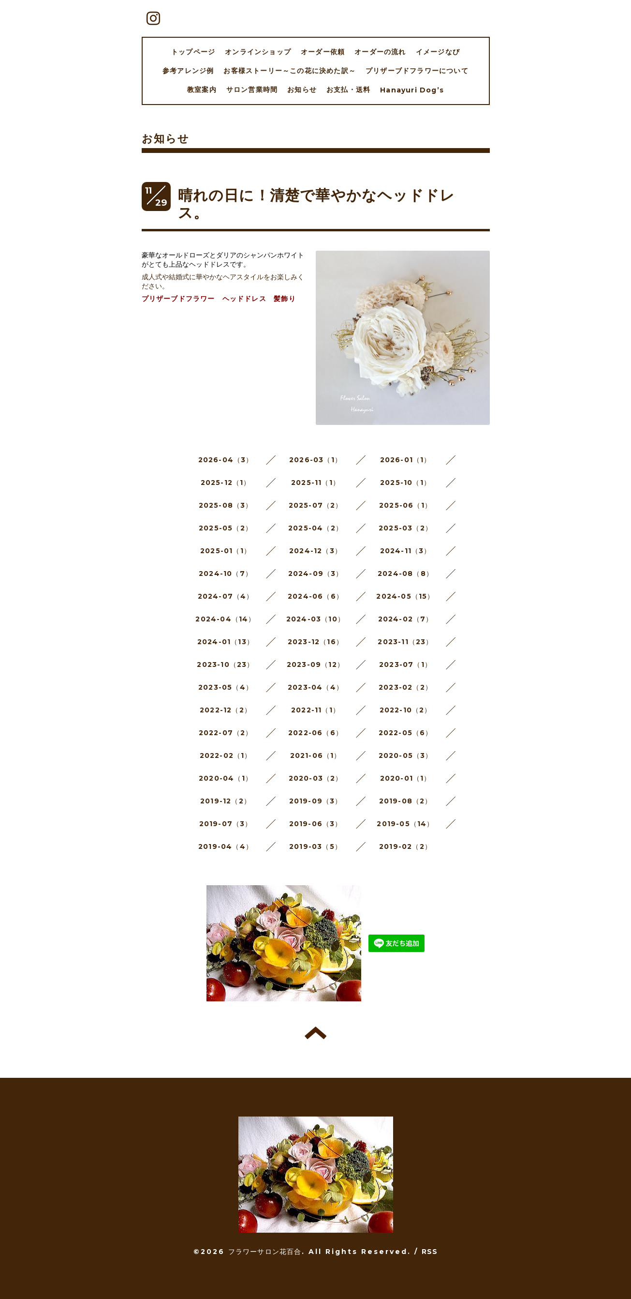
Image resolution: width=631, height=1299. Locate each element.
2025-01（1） (225, 550)
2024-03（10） (315, 619)
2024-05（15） (405, 596)
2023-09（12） (315, 664)
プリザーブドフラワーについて (417, 70)
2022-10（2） (406, 710)
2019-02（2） (405, 846)
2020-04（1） (225, 778)
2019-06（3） (315, 823)
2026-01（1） (405, 459)
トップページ (193, 51)
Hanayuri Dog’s (412, 90)
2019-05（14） (405, 823)
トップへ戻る (315, 1033)
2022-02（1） (226, 755)
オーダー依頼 (323, 51)
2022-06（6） (315, 732)
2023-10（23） (225, 664)
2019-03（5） (315, 846)
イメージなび (438, 51)
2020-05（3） (406, 755)
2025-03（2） (405, 528)
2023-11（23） (405, 641)
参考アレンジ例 (188, 70)
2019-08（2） (405, 801)
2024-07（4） (226, 596)
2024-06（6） (315, 596)
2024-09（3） (315, 573)
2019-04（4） (225, 846)
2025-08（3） (226, 505)
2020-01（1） (405, 778)
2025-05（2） (225, 528)
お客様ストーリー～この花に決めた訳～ (289, 70)
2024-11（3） (405, 550)
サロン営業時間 (252, 89)
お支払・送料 (348, 89)
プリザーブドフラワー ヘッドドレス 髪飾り (219, 298)
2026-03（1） (315, 459)
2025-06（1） (405, 505)
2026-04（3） (225, 459)
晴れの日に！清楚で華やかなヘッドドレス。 (316, 204)
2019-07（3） (225, 823)
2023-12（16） (315, 641)
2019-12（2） (225, 801)
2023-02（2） (405, 687)
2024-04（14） (225, 619)
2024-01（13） (225, 641)
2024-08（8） (405, 573)
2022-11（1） (315, 710)
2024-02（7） (405, 619)
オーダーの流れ (380, 51)
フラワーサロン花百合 (265, 1251)
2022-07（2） (226, 732)
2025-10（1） (405, 482)
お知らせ (302, 89)
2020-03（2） (316, 778)
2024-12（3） (315, 550)
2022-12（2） (225, 710)
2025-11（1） (315, 482)
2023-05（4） (225, 687)
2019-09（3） (315, 801)
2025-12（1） (226, 482)
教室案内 (202, 89)
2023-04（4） (315, 687)
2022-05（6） (406, 732)
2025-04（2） (315, 528)
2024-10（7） (225, 573)
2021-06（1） (315, 755)
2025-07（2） (316, 505)
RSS (430, 1251)
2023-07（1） (405, 664)
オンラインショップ (258, 51)
